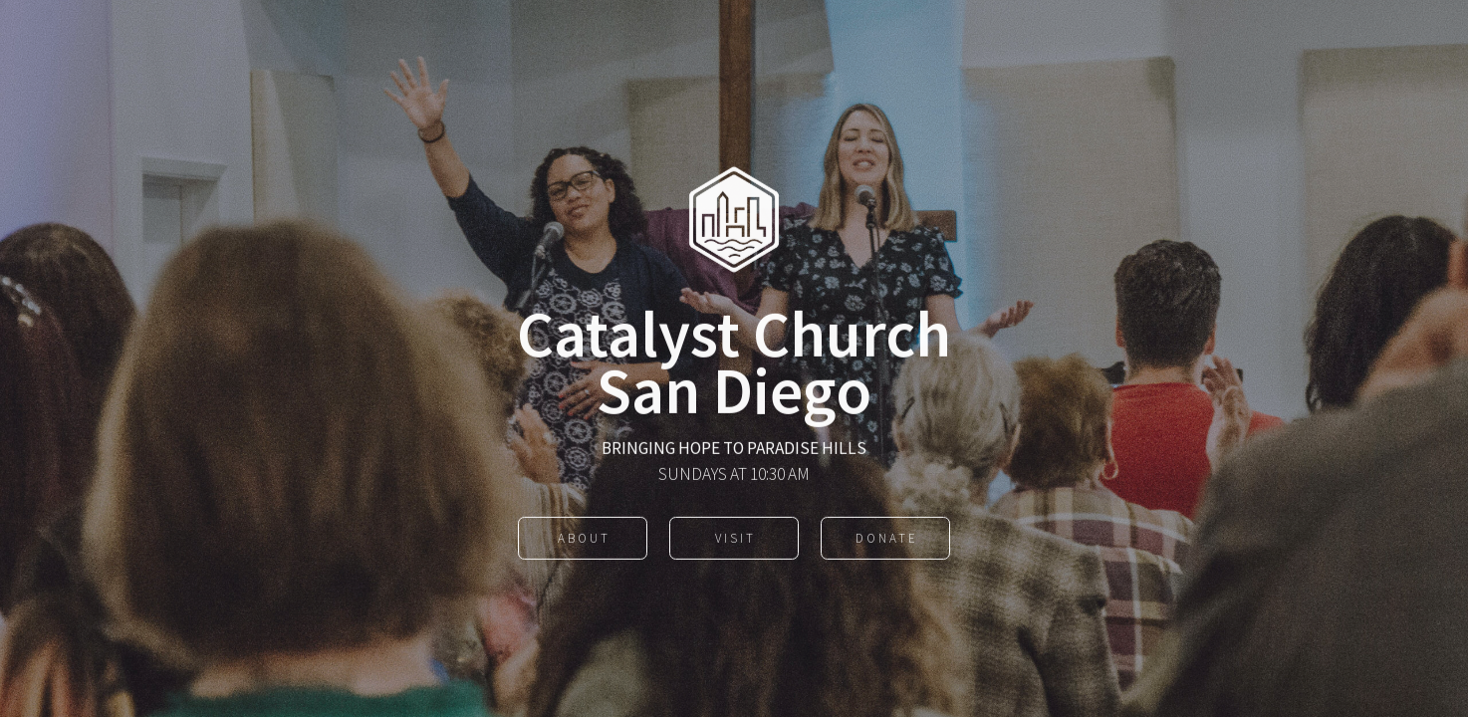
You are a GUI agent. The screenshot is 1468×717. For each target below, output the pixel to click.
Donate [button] (887, 539)
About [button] (584, 539)
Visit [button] (735, 539)
